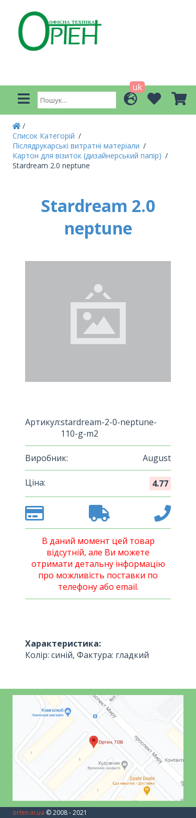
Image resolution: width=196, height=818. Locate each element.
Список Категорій (45, 136)
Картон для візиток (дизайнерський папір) (88, 155)
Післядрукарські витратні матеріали (77, 146)
